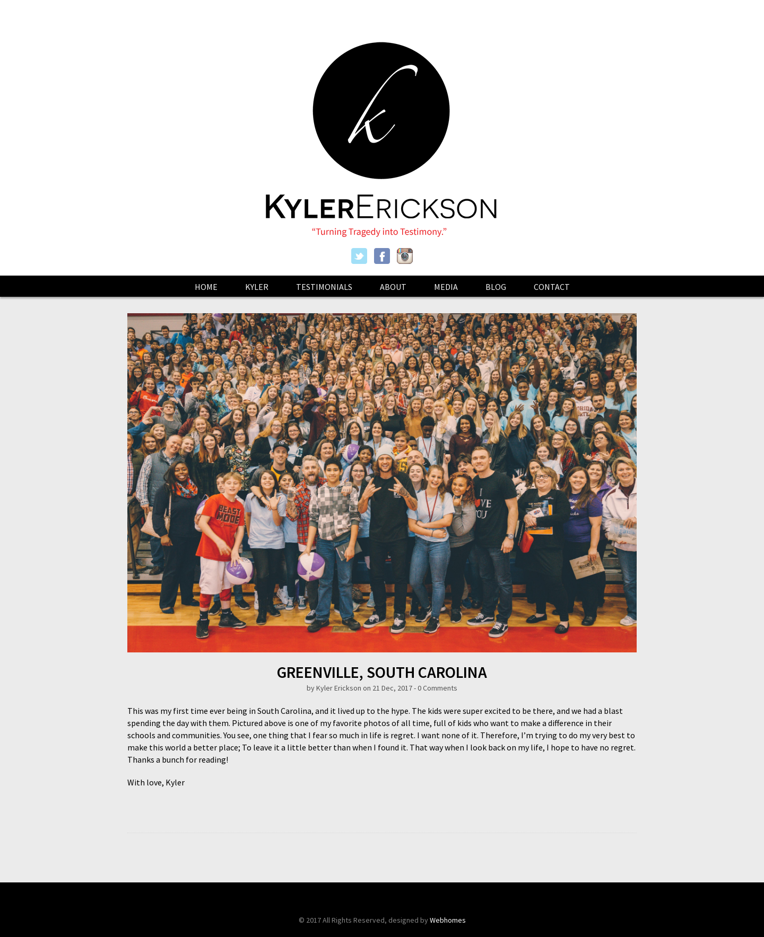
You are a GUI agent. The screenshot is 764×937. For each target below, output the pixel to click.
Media (446, 286)
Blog (495, 286)
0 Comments (437, 688)
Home (206, 286)
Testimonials (324, 286)
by (311, 688)
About (393, 286)
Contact (552, 286)
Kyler (256, 286)
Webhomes (448, 920)
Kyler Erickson (338, 688)
